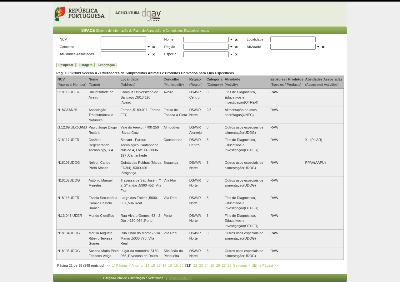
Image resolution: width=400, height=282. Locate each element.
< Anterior (136, 265)
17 (164, 265)
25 (212, 265)
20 (181, 265)
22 (195, 265)
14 (147, 265)
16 (159, 265)
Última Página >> (265, 265)
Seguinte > (241, 265)
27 (224, 265)
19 (176, 265)
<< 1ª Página (117, 265)
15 (153, 265)
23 (201, 265)
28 (229, 265)
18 (170, 265)
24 (206, 265)
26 (218, 265)
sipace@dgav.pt (180, 278)
